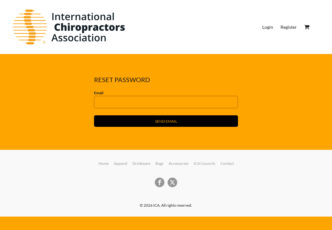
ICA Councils (204, 163)
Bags (159, 163)
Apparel (120, 163)
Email (98, 92)
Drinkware (141, 163)
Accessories (178, 163)
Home (104, 163)
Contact (227, 163)
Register (289, 27)
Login (267, 27)
